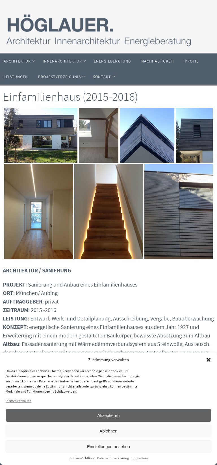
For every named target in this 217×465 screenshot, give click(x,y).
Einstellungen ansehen (108, 446)
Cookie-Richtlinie (82, 458)
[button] (208, 360)
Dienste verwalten (18, 401)
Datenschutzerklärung (113, 458)
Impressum (140, 458)
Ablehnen (108, 431)
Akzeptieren (108, 415)
